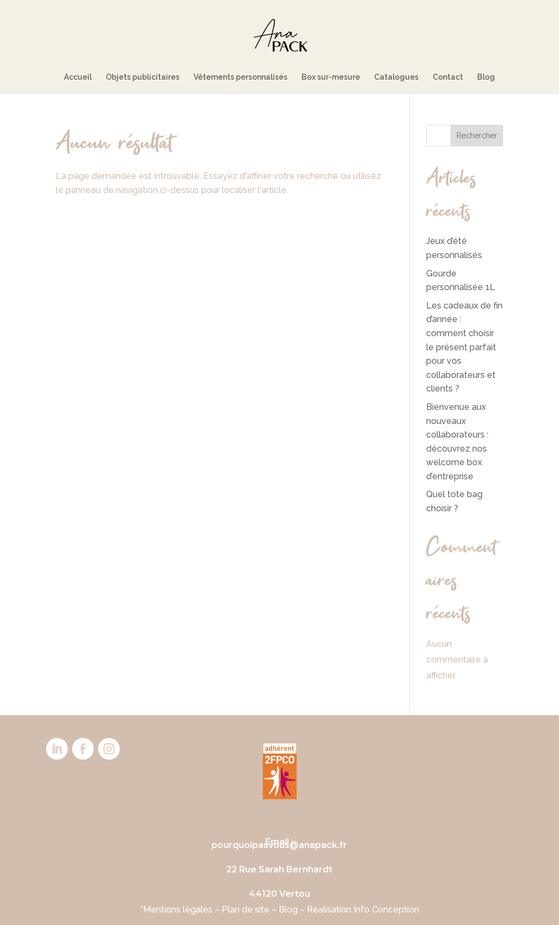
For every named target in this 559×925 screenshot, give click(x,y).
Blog (486, 77)
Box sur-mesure (330, 77)
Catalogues (396, 77)
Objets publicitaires (142, 77)
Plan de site (245, 909)
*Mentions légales (176, 909)
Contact (448, 77)
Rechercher (477, 135)
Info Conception (386, 909)
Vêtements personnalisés (240, 77)
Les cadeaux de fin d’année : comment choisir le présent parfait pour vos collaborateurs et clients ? (464, 347)
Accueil (78, 77)
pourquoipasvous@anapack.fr (279, 845)
